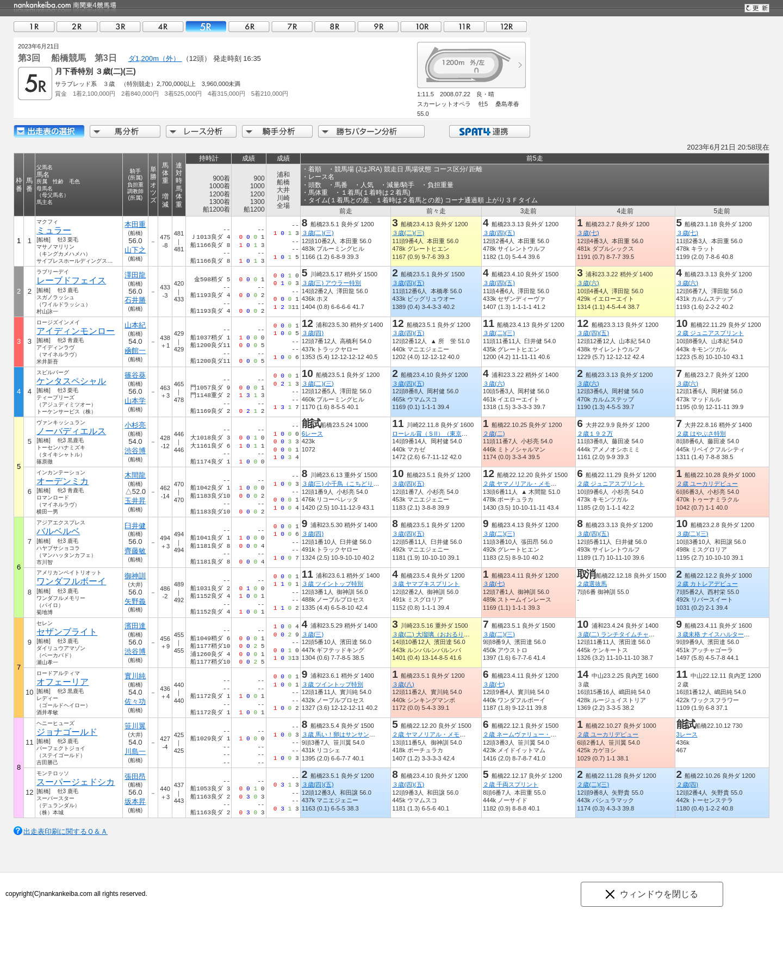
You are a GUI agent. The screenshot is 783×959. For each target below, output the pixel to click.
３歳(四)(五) (499, 233)
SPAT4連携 (489, 131)
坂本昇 (135, 801)
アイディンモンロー (75, 331)
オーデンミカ (62, 481)
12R (506, 26)
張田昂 (135, 776)
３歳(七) (588, 233)
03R (120, 26)
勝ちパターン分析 (371, 131)
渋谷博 (135, 451)
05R (206, 26)
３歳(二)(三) (318, 233)
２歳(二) (494, 433)
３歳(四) (313, 333)
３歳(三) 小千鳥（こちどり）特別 (346, 483)
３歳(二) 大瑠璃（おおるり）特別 (437, 634)
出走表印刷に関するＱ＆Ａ (65, 831)
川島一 (135, 751)
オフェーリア (62, 681)
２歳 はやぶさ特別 (701, 433)
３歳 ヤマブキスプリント (425, 583)
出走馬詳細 (49, 131)
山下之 (135, 250)
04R (163, 26)
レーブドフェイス (71, 280)
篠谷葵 (135, 375)
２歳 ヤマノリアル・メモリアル (525, 483)
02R (77, 26)
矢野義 (135, 601)
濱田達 (135, 626)
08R (335, 26)
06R (249, 26)
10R (421, 26)
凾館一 (135, 351)
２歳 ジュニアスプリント (710, 333)
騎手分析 (277, 131)
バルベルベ (58, 531)
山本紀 (135, 325)
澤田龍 (135, 275)
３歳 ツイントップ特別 (332, 583)
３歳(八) (403, 684)
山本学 (135, 401)
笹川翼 (135, 726)
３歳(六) (588, 283)
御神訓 (135, 576)
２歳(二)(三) (593, 784)
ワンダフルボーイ (71, 581)
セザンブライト (66, 631)
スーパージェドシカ (75, 782)
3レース (687, 734)
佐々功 (135, 701)
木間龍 (135, 475)
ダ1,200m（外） (155, 58)
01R (34, 26)
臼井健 (135, 526)
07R (292, 26)
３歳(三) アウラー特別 (332, 283)
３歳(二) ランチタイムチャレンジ (622, 634)
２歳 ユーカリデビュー (707, 483)
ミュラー (53, 230)
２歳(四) (687, 784)
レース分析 (201, 131)
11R (463, 26)
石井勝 (135, 300)
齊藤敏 (135, 551)
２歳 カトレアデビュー (707, 583)
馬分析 (125, 131)
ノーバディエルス (71, 431)
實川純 (135, 676)
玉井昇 (135, 501)
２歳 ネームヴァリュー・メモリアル (531, 734)
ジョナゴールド (66, 732)
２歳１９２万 (595, 433)
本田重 (135, 224)
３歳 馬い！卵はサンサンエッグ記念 (350, 734)
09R (378, 26)
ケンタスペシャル (71, 381)
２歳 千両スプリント (510, 784)
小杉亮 (135, 425)
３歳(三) (313, 634)
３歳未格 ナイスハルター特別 (716, 634)
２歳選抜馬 (592, 583)
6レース (312, 433)
